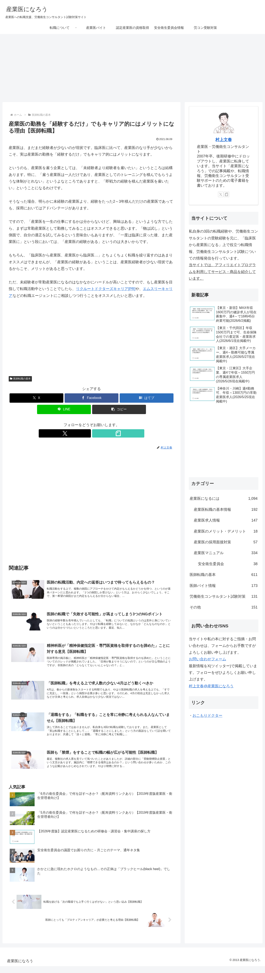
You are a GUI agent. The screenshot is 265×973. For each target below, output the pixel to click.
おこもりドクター (207, 715)
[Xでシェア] (36, 398)
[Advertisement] (132, 68)
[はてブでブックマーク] (146, 398)
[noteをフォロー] (96, 433)
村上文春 (223, 139)
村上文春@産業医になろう (211, 686)
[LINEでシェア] (64, 409)
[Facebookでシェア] (91, 398)
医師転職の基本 (20, 378)
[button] (119, 409)
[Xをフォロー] (87, 433)
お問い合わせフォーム (207, 659)
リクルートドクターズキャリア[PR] (105, 289)
